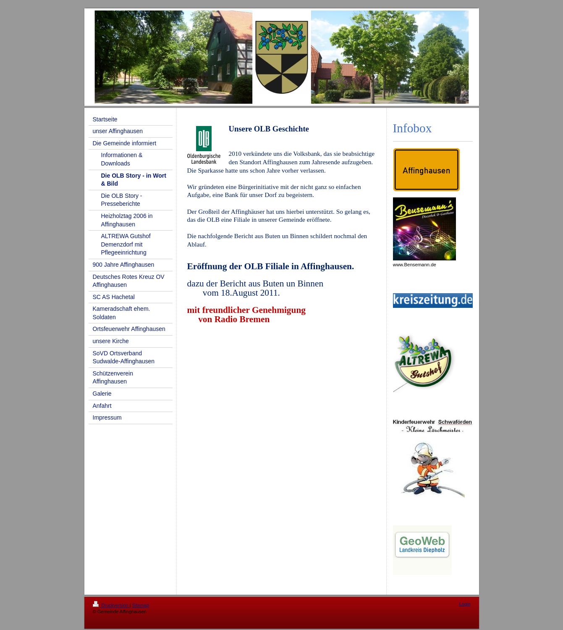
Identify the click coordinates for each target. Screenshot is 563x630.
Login (465, 603)
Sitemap (140, 605)
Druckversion (111, 605)
